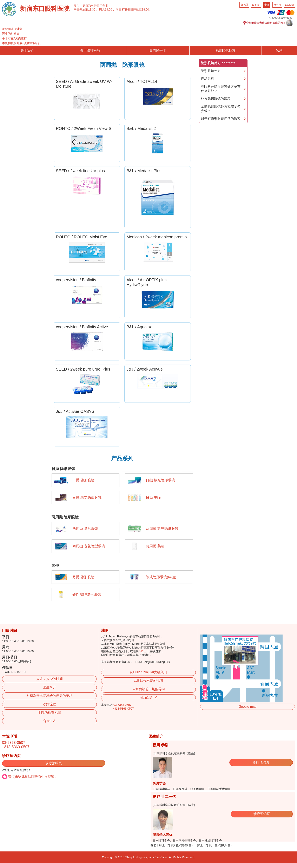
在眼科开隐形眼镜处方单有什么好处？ (220, 89)
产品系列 (207, 78)
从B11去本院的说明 (148, 680)
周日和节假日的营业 (95, 5)
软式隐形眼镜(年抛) (161, 577)
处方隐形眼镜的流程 (216, 98)
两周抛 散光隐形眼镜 (162, 529)
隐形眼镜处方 (225, 50)
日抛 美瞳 (153, 498)
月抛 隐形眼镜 (83, 577)
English (256, 4)
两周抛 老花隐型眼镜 (88, 546)
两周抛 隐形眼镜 (85, 529)
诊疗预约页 (53, 763)
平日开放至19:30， (86, 9)
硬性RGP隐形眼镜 (86, 595)
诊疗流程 (49, 704)
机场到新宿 (148, 697)
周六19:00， (107, 9)
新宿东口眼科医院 (45, 8)
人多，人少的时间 (49, 679)
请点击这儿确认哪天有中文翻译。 (33, 776)
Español (289, 4)
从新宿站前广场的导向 (148, 689)
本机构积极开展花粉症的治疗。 (22, 43)
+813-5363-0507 (123, 708)
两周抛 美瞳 (155, 546)
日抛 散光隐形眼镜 (160, 480)
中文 (266, 4)
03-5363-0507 (122, 704)
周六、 (78, 5)
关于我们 (27, 50)
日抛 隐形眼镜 (83, 480)
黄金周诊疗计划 (12, 29)
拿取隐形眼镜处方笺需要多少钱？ (220, 109)
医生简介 (49, 687)
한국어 (277, 4)
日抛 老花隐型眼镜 (86, 498)
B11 (141, 651)
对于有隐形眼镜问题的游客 (220, 118)
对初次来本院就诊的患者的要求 (49, 695)
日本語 (244, 4)
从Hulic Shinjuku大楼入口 (148, 672)
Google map (247, 706)
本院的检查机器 (49, 712)
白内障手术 (158, 50)
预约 (279, 50)
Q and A (49, 721)
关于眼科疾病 (90, 50)
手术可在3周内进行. (15, 38)
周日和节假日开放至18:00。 (134, 9)
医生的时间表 (10, 33)
